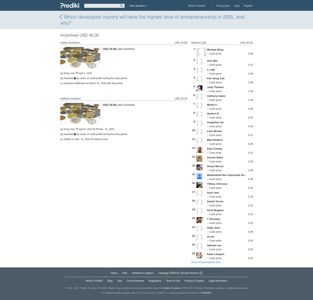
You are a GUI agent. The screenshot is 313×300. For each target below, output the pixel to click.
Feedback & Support (143, 273)
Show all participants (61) (205, 262)
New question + (139, 5)
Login (237, 5)
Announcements (135, 280)
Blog (110, 280)
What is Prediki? (197, 5)
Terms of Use (173, 280)
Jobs (119, 280)
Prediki (69, 5)
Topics (114, 273)
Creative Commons (171, 288)
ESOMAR (206, 292)
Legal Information (218, 280)
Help (124, 273)
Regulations (155, 280)
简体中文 (175, 273)
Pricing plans (223, 5)
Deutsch (194, 273)
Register (248, 5)
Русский (184, 273)
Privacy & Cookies (194, 280)
